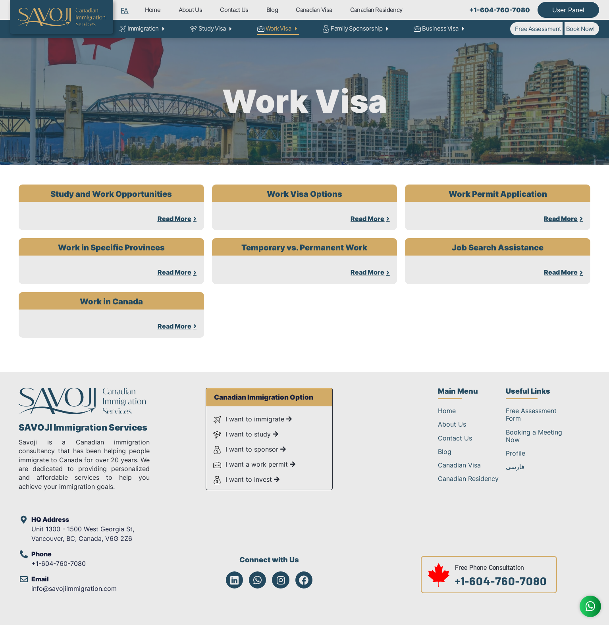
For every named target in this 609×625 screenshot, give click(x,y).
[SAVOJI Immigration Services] (82, 413)
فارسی (515, 467)
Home (152, 9)
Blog (272, 9)
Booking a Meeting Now (534, 436)
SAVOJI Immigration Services (83, 427)
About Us (190, 9)
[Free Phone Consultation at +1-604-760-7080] (438, 586)
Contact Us (234, 9)
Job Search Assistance (497, 247)
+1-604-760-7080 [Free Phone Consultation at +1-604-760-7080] (501, 583)
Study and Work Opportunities (111, 194)
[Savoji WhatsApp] (257, 579)
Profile (515, 453)
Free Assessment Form (531, 414)
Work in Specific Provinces (111, 247)
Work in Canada (111, 301)
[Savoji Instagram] (280, 579)
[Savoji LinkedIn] (234, 579)
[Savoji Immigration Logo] (61, 17)
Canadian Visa (314, 9)
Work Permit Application (498, 194)
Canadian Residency (376, 9)
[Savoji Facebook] (303, 579)
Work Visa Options (304, 194)
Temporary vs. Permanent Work (304, 247)
